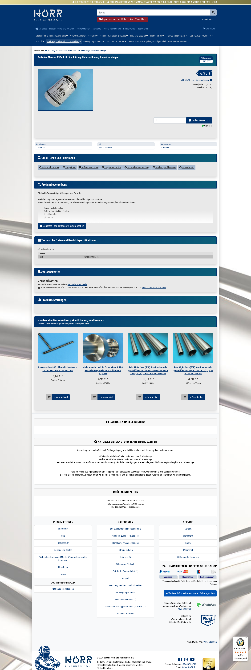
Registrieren (143, 28)
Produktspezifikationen (164, 167)
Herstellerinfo (186, 167)
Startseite (41, 28)
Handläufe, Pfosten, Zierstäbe (114, 35)
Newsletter (63, 567)
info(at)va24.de (189, 667)
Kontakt (188, 528)
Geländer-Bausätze (177, 41)
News (63, 574)
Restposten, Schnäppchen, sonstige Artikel (147, 41)
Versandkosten (210, 642)
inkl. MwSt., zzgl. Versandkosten (196, 80)
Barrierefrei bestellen (188, 557)
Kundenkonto (129, 28)
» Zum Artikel (61, 397)
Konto (188, 543)
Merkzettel (97, 28)
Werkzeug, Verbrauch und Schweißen (64, 41)
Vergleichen (69, 167)
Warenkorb (209, 28)
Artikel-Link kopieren (49, 167)
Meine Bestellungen (112, 28)
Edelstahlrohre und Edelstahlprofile (52, 35)
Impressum (63, 528)
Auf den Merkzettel (88, 167)
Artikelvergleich (83, 28)
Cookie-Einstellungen (63, 589)
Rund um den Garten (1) (125, 599)
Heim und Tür (157, 35)
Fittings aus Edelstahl (176, 35)
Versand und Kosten (63, 550)
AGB (63, 535)
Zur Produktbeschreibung (137, 167)
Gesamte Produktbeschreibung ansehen (62, 225)
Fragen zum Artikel (111, 167)
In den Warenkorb (199, 120)
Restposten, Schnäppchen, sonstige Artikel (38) (125, 606)
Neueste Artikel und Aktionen (61, 28)
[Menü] (246, 638)
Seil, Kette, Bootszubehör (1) (125, 571)
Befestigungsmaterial (93, 41)
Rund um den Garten (116, 41)
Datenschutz (63, 543)
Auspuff (40, 41)
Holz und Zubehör (139, 35)
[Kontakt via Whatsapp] (206, 605)
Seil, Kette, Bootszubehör (201, 35)
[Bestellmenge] (170, 120)
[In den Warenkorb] (49, 397)
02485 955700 (184, 609)
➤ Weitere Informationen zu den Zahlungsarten (190, 593)
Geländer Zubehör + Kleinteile (83, 35)
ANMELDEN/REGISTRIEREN (154, 287)
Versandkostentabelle (77, 284)
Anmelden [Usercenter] (207, 19)
